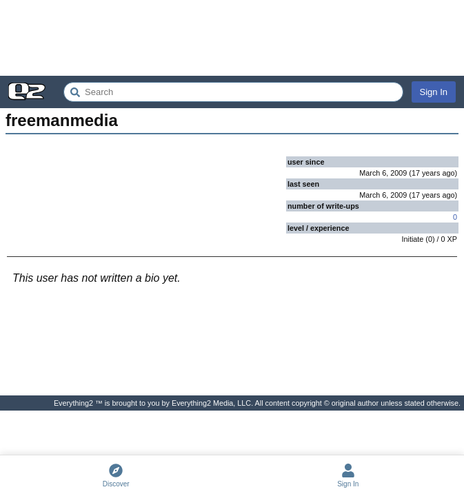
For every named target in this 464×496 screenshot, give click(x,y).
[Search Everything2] (233, 92)
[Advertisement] (232, 37)
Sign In (433, 92)
